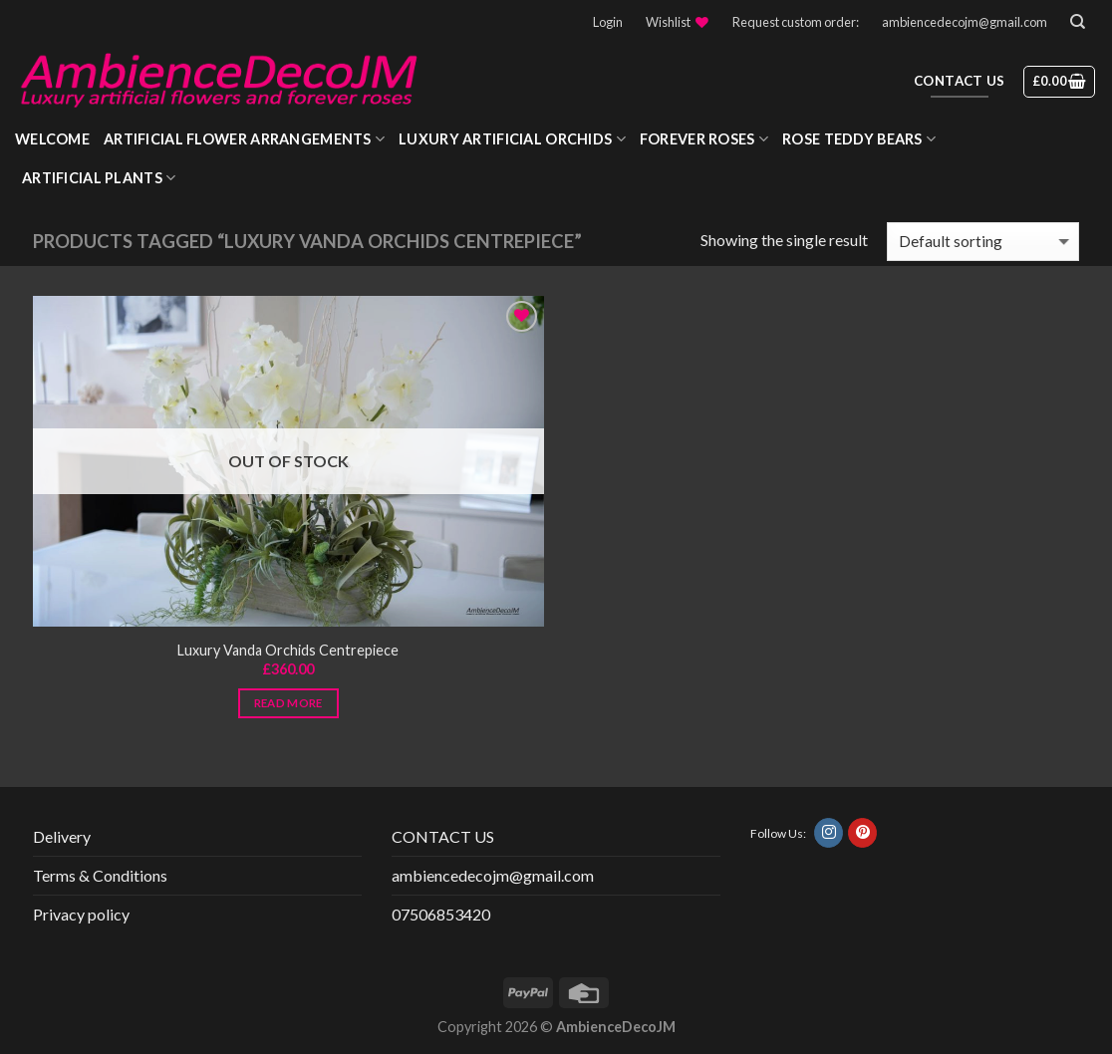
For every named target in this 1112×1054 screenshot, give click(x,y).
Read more (288, 702)
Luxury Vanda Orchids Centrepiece (288, 650)
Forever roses (704, 139)
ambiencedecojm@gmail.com (964, 22)
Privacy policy (81, 914)
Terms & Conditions (100, 875)
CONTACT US (443, 836)
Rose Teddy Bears (859, 139)
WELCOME (52, 139)
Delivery (62, 836)
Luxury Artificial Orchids (512, 139)
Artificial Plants (98, 177)
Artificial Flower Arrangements (244, 139)
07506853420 (441, 914)
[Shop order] (983, 241)
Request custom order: (795, 22)
